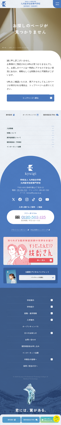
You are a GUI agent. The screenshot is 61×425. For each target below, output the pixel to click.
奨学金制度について (30, 137)
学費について (30, 133)
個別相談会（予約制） (30, 142)
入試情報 (30, 128)
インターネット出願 (30, 147)
